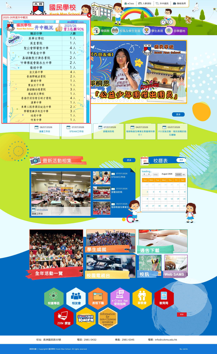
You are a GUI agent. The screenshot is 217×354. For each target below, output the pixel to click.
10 (109, 100)
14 (124, 100)
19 (142, 100)
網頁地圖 (32, 349)
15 (128, 100)
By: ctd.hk (184, 349)
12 (117, 100)
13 (120, 100)
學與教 (102, 31)
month (178, 174)
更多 (178, 114)
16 (131, 100)
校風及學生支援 (126, 31)
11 (113, 100)
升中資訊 (162, 3)
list (184, 174)
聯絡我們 (179, 3)
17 (135, 100)
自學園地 (176, 31)
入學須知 (145, 3)
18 (138, 100)
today (156, 174)
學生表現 (154, 31)
